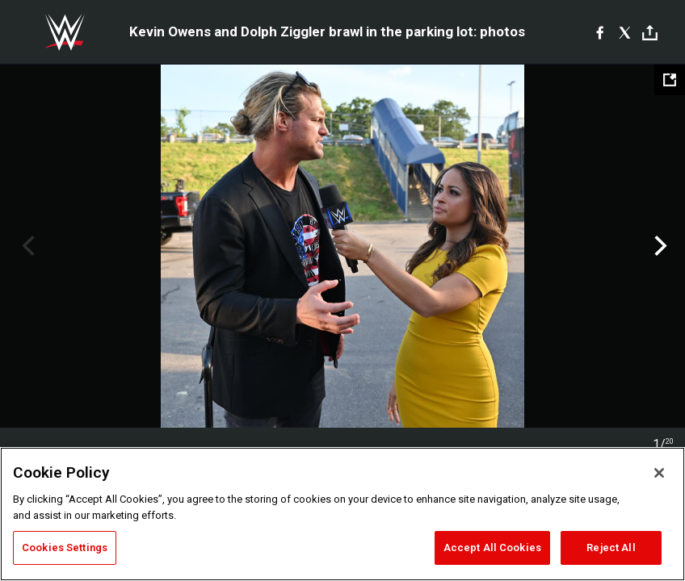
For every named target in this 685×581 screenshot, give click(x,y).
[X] (624, 32)
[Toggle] (649, 32)
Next (659, 246)
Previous (26, 246)
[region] (342, 514)
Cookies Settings (64, 547)
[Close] (659, 473)
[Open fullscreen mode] (669, 80)
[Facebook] (599, 32)
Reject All (610, 547)
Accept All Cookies (492, 547)
